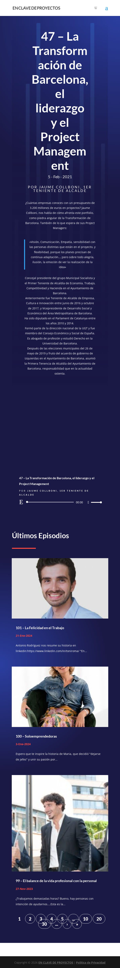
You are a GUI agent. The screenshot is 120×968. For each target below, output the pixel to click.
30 (44, 924)
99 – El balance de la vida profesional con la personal (56, 880)
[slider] (50, 502)
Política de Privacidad (90, 962)
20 (99, 919)
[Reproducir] (21, 502)
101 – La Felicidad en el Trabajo (40, 628)
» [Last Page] (77, 924)
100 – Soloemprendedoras (36, 736)
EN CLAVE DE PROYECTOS (55, 962)
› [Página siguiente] (67, 924)
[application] (60, 502)
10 (85, 919)
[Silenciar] (88, 502)
